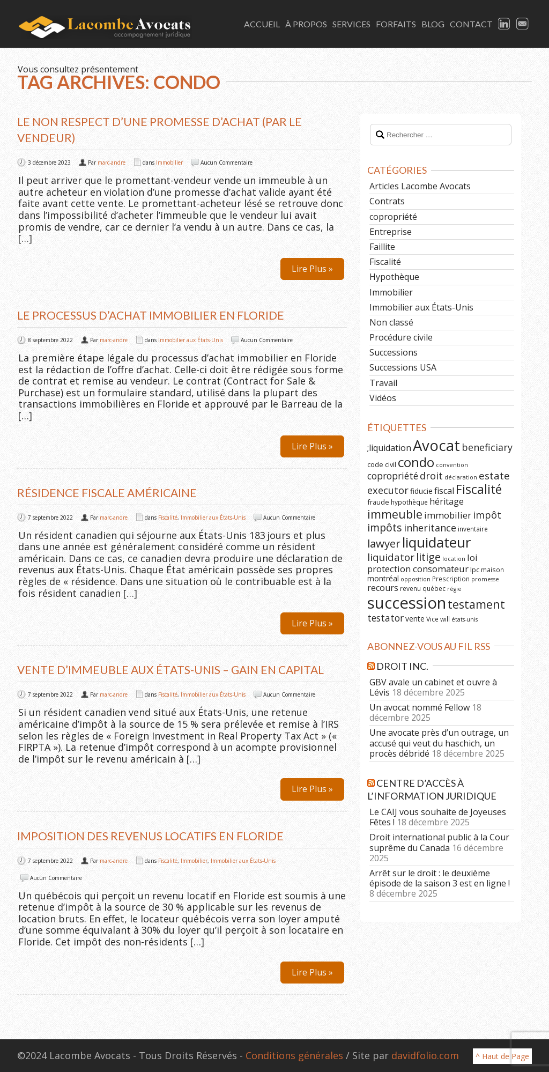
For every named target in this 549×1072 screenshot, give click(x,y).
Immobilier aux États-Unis (190, 340)
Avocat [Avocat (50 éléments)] (436, 445)
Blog (432, 24)
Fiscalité (167, 517)
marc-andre (111, 162)
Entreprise (390, 232)
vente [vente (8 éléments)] (415, 618)
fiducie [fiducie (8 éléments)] (421, 491)
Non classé (391, 322)
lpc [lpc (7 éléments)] (474, 569)
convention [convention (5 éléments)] (452, 465)
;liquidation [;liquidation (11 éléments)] (389, 448)
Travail (383, 383)
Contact (471, 24)
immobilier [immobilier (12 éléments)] (447, 515)
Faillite (382, 247)
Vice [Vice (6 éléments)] (432, 619)
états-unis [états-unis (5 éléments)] (464, 619)
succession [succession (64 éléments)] (406, 602)
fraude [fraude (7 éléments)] (378, 502)
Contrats (387, 201)
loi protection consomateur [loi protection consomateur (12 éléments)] (422, 563)
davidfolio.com (425, 1055)
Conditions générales (294, 1055)
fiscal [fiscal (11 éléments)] (444, 491)
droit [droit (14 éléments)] (431, 475)
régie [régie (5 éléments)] (454, 589)
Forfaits (396, 24)
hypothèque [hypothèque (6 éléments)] (409, 502)
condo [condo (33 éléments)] (416, 462)
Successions (393, 352)
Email (522, 24)
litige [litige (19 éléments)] (428, 557)
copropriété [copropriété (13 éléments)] (392, 475)
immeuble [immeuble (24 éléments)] (394, 514)
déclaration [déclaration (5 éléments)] (460, 477)
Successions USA (402, 367)
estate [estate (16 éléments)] (494, 476)
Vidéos (382, 398)
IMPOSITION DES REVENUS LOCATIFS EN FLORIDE (150, 835)
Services (351, 24)
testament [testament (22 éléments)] (476, 604)
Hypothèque (394, 277)
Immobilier (169, 162)
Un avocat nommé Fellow (419, 707)
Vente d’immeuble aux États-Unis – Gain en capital (170, 669)
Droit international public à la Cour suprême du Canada (439, 842)
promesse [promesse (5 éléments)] (485, 579)
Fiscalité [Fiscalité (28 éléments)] (479, 489)
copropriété (393, 217)
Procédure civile (401, 337)
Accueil (262, 24)
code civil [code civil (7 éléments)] (381, 464)
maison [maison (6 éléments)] (492, 569)
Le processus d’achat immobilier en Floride (150, 315)
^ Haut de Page (502, 1056)
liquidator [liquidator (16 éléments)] (390, 557)
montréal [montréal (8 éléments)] (383, 578)
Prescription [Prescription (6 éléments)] (451, 578)
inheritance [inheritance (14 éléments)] (430, 527)
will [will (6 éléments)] (445, 619)
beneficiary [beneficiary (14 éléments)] (487, 447)
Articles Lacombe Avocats (420, 186)
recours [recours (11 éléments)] (382, 588)
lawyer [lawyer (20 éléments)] (383, 543)
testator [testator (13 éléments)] (385, 617)
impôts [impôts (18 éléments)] (384, 527)
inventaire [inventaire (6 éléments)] (473, 528)
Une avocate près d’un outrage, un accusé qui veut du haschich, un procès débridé (439, 743)
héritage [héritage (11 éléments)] (446, 501)
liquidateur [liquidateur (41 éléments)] (436, 542)
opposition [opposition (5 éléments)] (415, 579)
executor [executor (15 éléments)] (388, 490)
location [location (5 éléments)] (453, 559)
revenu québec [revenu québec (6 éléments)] (423, 588)
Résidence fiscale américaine (107, 492)
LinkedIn (504, 24)
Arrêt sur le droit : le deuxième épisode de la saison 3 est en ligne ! (439, 878)
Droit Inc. (402, 666)
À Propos (306, 24)
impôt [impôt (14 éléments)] (487, 514)
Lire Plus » (312, 269)
